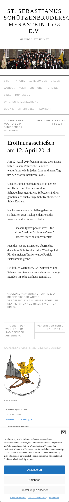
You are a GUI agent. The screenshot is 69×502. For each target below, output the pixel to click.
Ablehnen (34, 479)
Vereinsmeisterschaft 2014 (50, 327)
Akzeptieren (34, 469)
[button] (63, 432)
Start (8, 81)
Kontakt (45, 109)
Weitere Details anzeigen (19, 419)
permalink (20, 304)
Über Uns (36, 88)
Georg (16, 294)
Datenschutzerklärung (37, 497)
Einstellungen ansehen (35, 489)
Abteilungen (38, 81)
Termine (52, 88)
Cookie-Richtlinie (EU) (20, 109)
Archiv (21, 81)
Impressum (54, 497)
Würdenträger (15, 88)
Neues (38, 300)
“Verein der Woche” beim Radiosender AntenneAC (15, 330)
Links (8, 95)
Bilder (55, 81)
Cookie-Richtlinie (18, 497)
